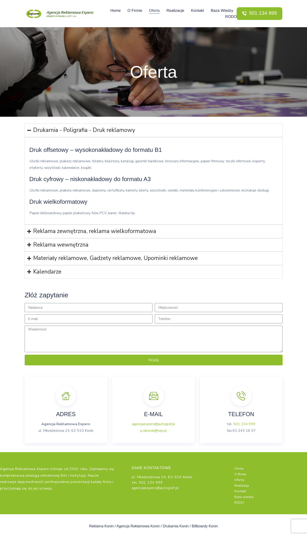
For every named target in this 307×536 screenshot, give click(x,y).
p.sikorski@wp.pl (153, 430)
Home (115, 10)
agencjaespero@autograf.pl (153, 424)
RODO (231, 17)
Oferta (154, 10)
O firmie (134, 10)
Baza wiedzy (222, 10)
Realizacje (175, 10)
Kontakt (197, 10)
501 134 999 (244, 424)
